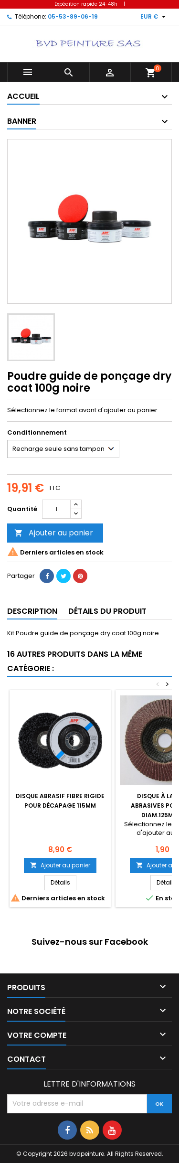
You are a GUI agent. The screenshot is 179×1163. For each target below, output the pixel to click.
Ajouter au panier (53, 532)
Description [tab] (32, 611)
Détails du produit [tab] (107, 611)
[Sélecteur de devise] (154, 17)
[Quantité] (56, 509)
